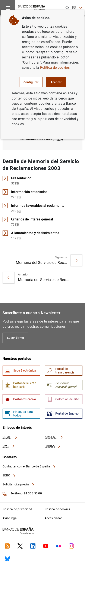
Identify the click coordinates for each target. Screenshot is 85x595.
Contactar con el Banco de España (29, 466)
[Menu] (7, 7)
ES (77, 7)
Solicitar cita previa (19, 484)
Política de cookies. (55, 67)
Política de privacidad (17, 509)
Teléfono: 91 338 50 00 (22, 494)
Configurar (31, 82)
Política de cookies (57, 509)
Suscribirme (15, 337)
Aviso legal (10, 518)
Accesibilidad (54, 518)
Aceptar (56, 82)
